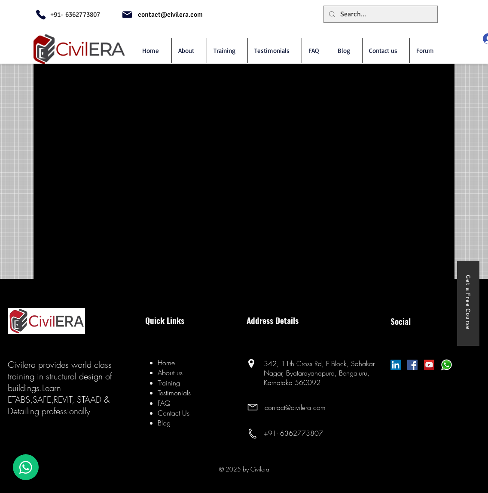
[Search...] (379, 14)
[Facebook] (412, 365)
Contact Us (173, 413)
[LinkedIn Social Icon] (395, 365)
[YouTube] (429, 365)
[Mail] (127, 14)
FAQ (164, 403)
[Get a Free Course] (468, 303)
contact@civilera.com (295, 407)
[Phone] (40, 14)
